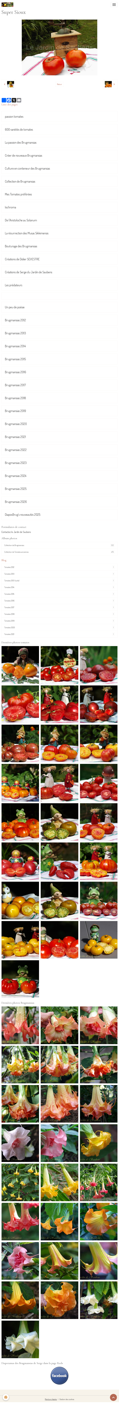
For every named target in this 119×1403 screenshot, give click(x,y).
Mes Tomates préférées (18, 194)
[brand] (8, 4)
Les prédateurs (13, 285)
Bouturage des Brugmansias (21, 246)
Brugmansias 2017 (15, 385)
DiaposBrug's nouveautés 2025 (22, 514)
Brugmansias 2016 (15, 372)
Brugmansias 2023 (16, 463)
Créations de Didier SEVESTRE (22, 259)
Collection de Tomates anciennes (59, 552)
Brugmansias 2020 (16, 424)
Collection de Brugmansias (20, 181)
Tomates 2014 (59, 587)
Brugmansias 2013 (15, 333)
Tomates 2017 (59, 607)
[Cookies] (6, 1397)
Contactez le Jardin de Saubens (16, 531)
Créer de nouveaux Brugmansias (23, 155)
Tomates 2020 (59, 627)
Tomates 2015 (59, 594)
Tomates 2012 (59, 567)
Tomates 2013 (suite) (59, 580)
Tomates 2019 (59, 620)
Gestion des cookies (66, 1399)
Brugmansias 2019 (15, 411)
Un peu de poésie (15, 307)
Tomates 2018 (59, 614)
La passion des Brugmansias (21, 142)
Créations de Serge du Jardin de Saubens (28, 272)
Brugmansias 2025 (16, 489)
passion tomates (14, 116)
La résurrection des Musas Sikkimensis (26, 233)
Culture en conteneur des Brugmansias (27, 168)
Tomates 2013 (59, 573)
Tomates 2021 (59, 634)
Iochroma (10, 207)
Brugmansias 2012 (15, 320)
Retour (59, 84)
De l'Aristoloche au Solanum (21, 220)
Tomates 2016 (59, 600)
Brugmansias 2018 (15, 398)
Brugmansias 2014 (15, 346)
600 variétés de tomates (19, 129)
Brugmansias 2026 (16, 502)
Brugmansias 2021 (15, 437)
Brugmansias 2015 (15, 359)
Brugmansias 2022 (16, 450)
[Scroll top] (113, 1397)
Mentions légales (51, 1399)
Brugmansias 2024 (15, 476)
